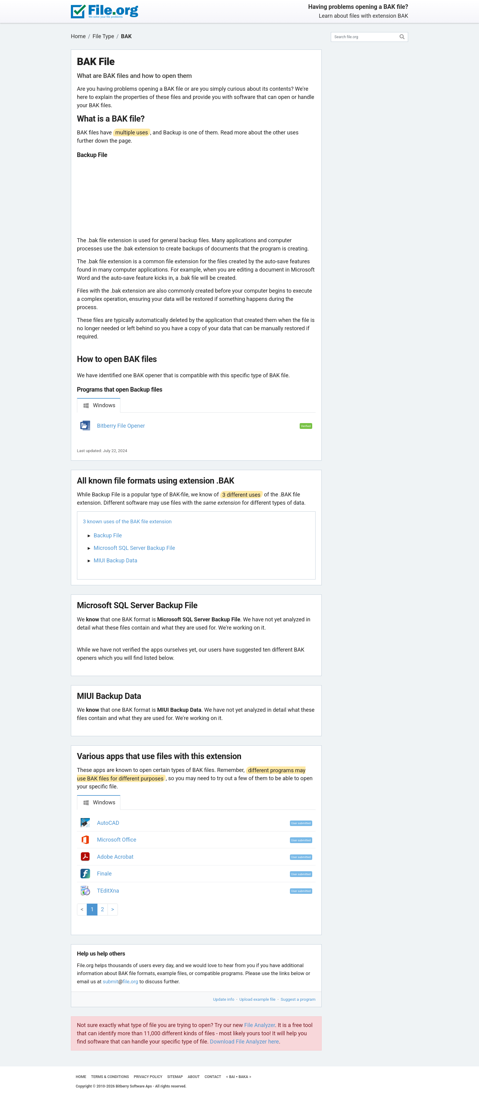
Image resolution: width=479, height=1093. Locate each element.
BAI (232, 1077)
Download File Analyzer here (244, 1041)
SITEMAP (175, 1077)
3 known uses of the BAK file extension (127, 521)
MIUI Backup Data (115, 560)
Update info (223, 999)
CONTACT (213, 1077)
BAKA (243, 1077)
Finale (104, 873)
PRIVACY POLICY (148, 1077)
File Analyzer (259, 1025)
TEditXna (108, 890)
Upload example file (258, 999)
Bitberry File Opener (121, 425)
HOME (81, 1077)
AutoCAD (108, 823)
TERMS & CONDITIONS (110, 1077)
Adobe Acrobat (115, 857)
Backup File (108, 535)
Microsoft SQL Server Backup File (134, 548)
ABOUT (194, 1077)
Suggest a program (298, 999)
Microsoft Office (117, 839)
